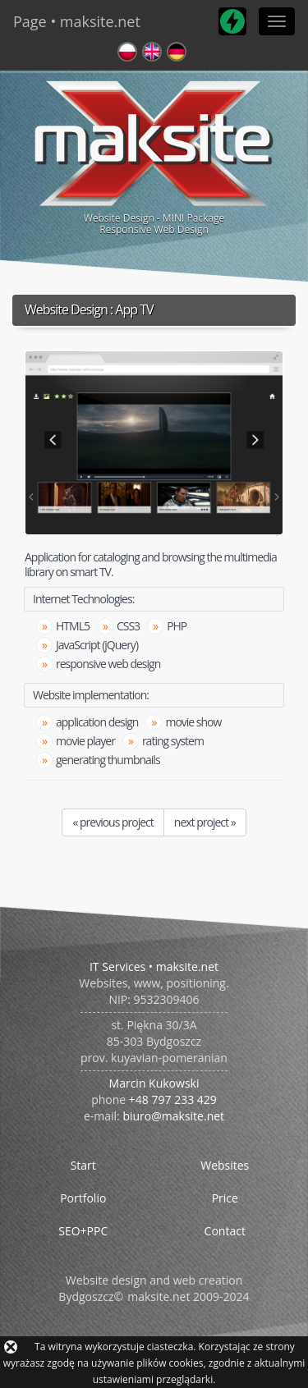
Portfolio (83, 1198)
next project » (205, 822)
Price (225, 1198)
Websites (224, 1165)
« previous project (112, 822)
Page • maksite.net (76, 21)
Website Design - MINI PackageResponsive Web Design (154, 155)
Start (83, 1165)
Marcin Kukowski (154, 1083)
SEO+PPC (83, 1231)
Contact (225, 1231)
